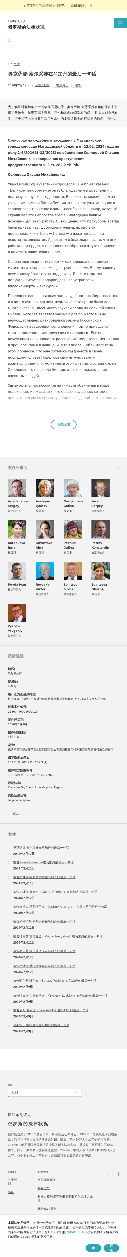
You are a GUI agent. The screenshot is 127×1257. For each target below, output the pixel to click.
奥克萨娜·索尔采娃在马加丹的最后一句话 (41, 848)
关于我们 (12, 1182)
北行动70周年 (47, 1209)
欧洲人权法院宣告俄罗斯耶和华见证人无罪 (65, 1198)
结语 (78, 85)
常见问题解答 (47, 1180)
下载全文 (64, 424)
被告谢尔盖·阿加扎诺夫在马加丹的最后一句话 (44, 951)
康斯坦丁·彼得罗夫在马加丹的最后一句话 (41, 1025)
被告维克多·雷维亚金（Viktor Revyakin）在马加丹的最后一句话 (58, 936)
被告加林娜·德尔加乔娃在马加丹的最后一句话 (44, 877)
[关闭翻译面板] (123, 5)
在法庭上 (62, 85)
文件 (17, 64)
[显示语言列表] (92, 5)
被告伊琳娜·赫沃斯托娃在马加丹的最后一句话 (44, 966)
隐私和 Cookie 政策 (80, 1232)
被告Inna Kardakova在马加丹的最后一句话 (43, 862)
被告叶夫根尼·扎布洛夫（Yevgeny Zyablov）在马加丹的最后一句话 (60, 995)
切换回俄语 (77, 5)
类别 (15, 1093)
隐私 (11, 1192)
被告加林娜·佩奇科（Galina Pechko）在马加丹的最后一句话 (55, 892)
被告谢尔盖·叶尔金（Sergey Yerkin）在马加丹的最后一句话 (55, 981)
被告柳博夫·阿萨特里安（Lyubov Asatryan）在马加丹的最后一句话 (60, 907)
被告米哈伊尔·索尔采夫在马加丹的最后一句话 (44, 921)
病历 (16, 813)
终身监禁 (44, 1188)
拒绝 (111, 1248)
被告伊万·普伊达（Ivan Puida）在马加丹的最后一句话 (50, 1010)
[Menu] (120, 23)
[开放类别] (86, 1093)
